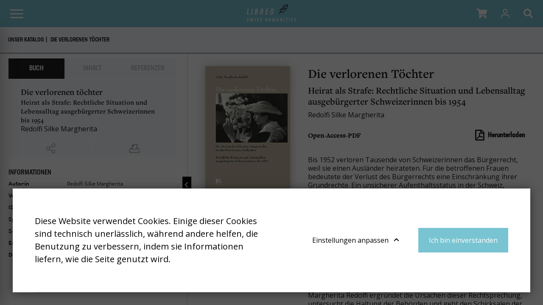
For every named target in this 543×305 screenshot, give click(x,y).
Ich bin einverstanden (463, 240)
